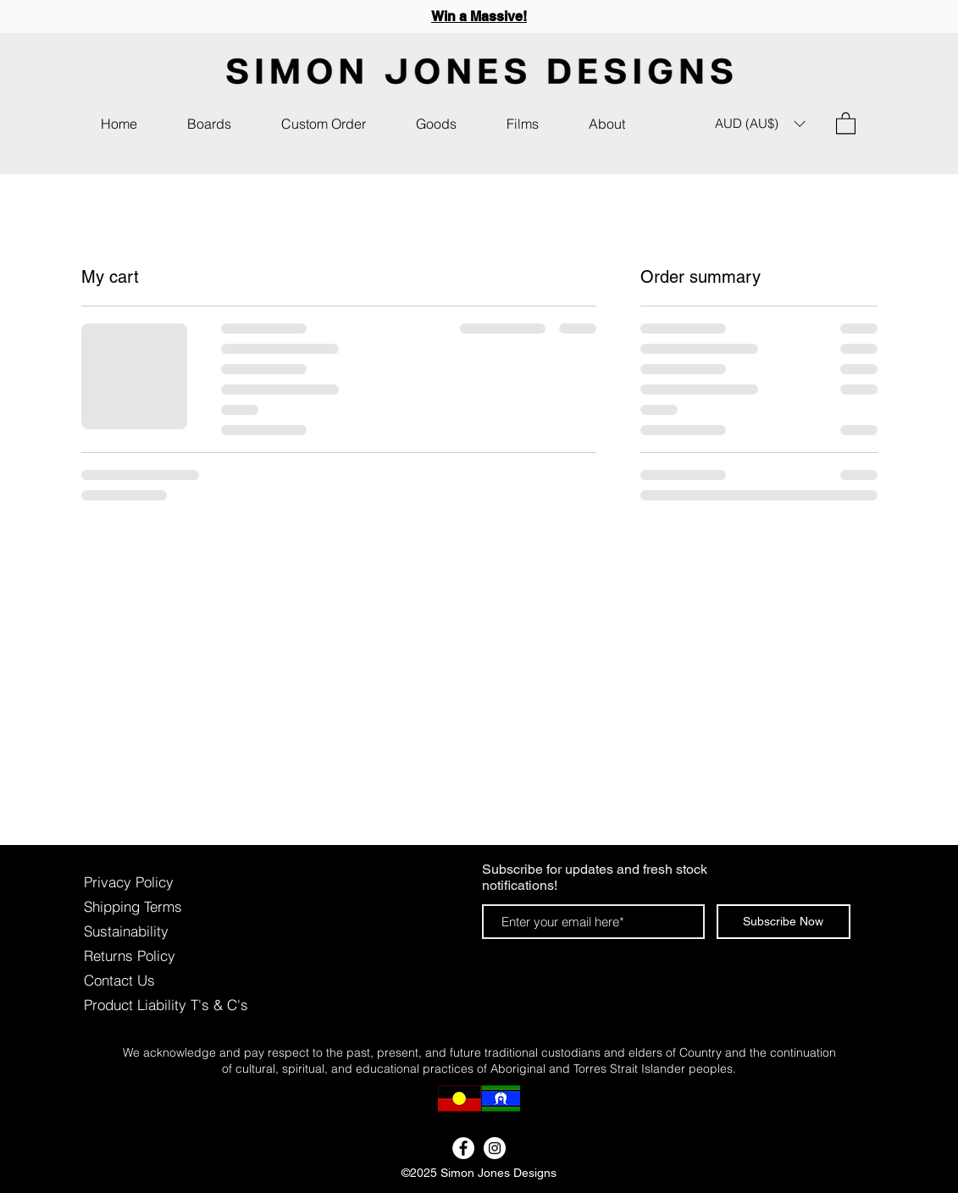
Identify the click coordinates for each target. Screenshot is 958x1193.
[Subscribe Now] (783, 921)
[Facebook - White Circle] (463, 1148)
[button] (436, 123)
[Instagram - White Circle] (495, 1148)
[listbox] (760, 123)
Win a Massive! (479, 16)
